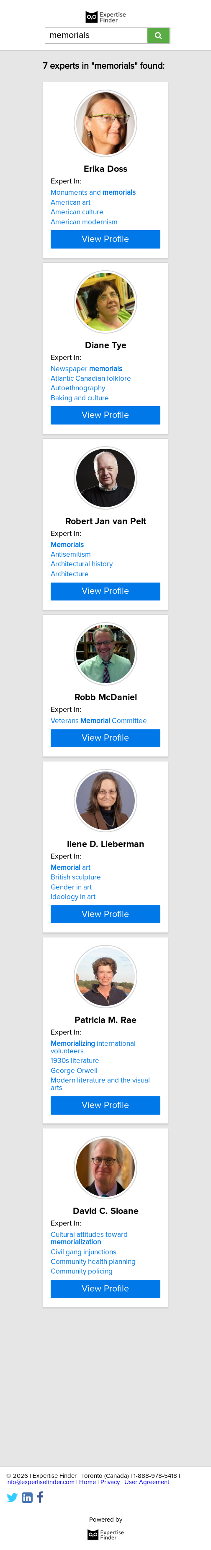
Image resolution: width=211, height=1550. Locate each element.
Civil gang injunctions (83, 1379)
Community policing (82, 1398)
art (70, 971)
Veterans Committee (99, 775)
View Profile (105, 254)
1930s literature (75, 1183)
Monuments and (93, 192)
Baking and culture (80, 413)
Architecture (70, 609)
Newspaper (86, 384)
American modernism (84, 222)
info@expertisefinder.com (40, 1482)
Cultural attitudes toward (89, 1365)
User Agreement (146, 1482)
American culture (77, 212)
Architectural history (82, 599)
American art (70, 202)
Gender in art (71, 990)
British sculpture (76, 980)
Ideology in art (73, 1000)
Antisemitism (71, 589)
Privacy (110, 1482)
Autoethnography (78, 403)
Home (87, 1482)
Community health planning (93, 1389)
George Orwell (74, 1193)
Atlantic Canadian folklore (91, 393)
